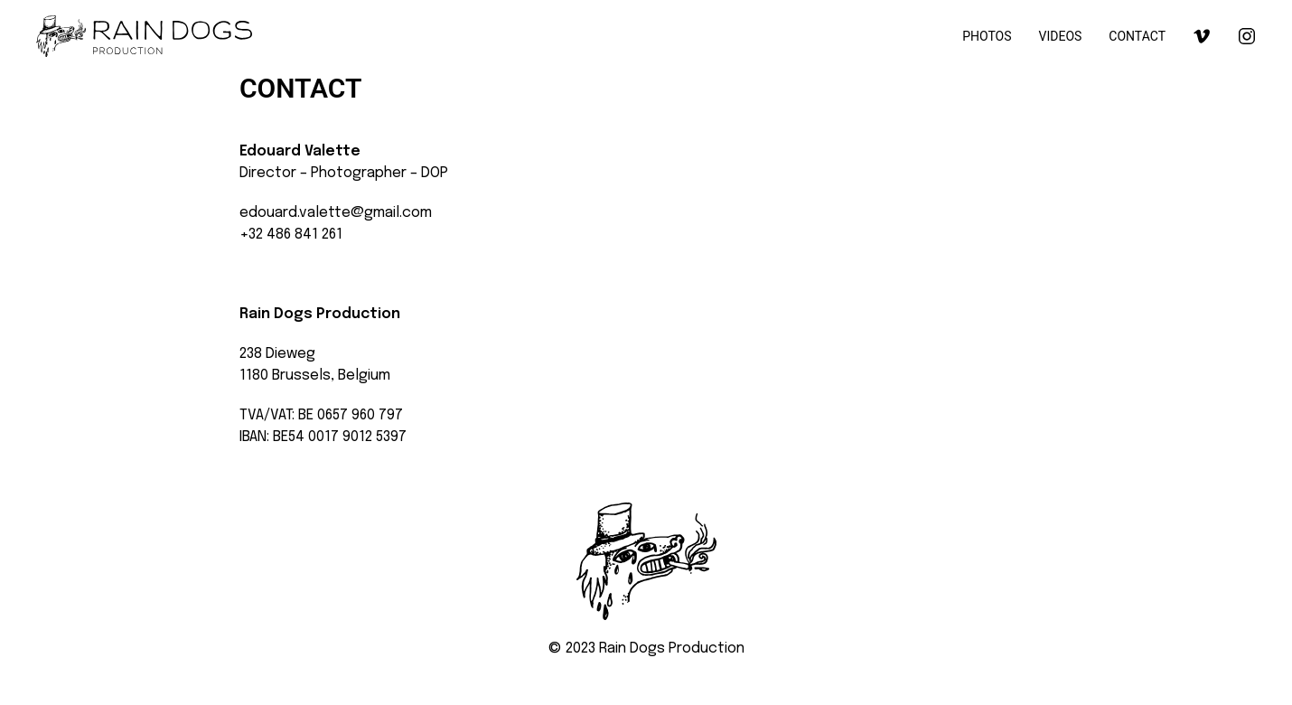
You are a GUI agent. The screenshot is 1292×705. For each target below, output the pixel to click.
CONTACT (1137, 36)
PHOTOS (986, 36)
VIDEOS (1060, 36)
